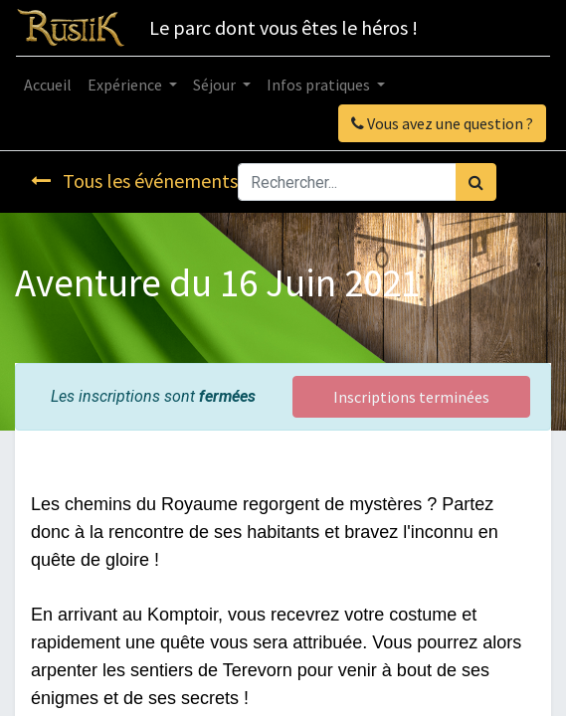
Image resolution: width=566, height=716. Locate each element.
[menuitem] (48, 84)
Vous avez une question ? (442, 123)
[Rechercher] (476, 182)
